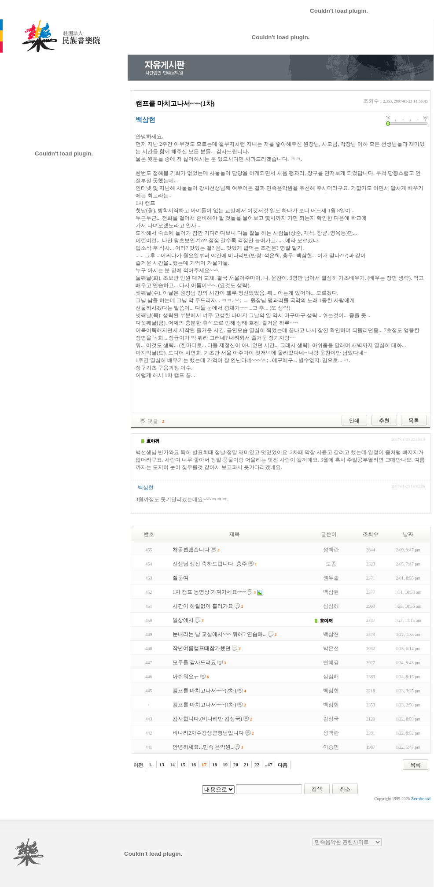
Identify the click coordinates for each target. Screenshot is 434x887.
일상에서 (183, 620)
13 (161, 764)
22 (256, 764)
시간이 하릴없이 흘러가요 (203, 606)
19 (225, 764)
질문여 (180, 578)
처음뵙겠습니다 (191, 550)
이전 (138, 765)
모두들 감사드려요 (194, 662)
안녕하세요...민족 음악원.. (203, 747)
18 (214, 764)
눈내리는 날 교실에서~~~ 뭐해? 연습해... (220, 634)
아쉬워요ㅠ (186, 676)
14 (172, 764)
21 (246, 764)
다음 (282, 765)
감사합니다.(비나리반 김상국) (207, 719)
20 (235, 764)
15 (182, 764)
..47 (268, 764)
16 (193, 764)
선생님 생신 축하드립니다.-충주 (210, 564)
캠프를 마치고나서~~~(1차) (204, 705)
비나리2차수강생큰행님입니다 (208, 733)
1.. (151, 764)
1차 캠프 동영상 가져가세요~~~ (209, 592)
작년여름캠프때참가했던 (202, 648)
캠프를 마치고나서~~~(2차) (204, 690)
